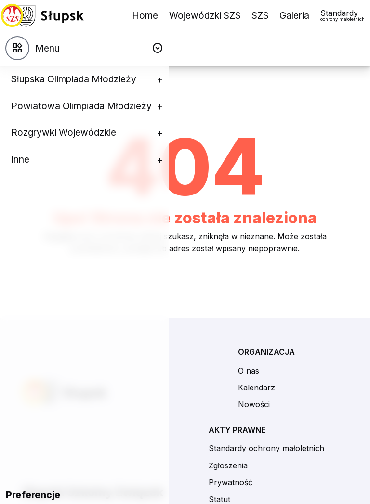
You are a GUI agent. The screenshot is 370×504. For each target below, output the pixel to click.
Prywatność (230, 482)
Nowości (254, 404)
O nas (248, 370)
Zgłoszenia (228, 465)
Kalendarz (256, 387)
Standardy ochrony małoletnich (266, 448)
